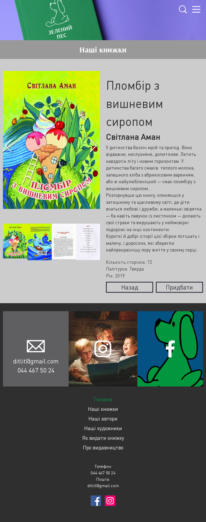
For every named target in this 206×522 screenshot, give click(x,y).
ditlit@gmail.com (35, 361)
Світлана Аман (133, 137)
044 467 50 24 (35, 370)
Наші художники (103, 428)
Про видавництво (103, 447)
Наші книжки (103, 409)
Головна (103, 399)
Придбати (179, 287)
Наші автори (103, 418)
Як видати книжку (103, 438)
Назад (129, 287)
